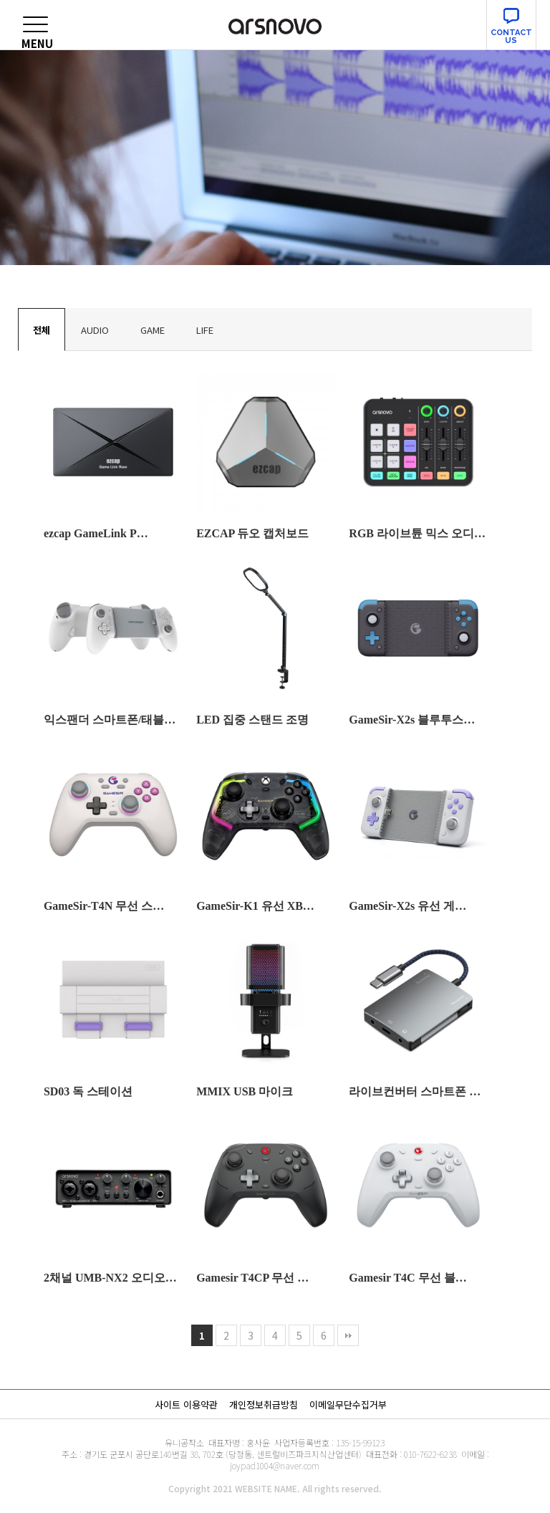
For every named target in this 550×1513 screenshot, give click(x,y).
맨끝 (348, 1335)
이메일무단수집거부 (348, 1404)
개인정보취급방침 (263, 1404)
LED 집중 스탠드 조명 (252, 720)
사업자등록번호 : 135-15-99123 (329, 1442)
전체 (41, 330)
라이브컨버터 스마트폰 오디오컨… (418, 1091)
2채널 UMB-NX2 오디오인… (113, 1278)
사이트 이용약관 (186, 1404)
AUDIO (95, 330)
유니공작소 (184, 1442)
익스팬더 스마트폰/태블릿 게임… (113, 720)
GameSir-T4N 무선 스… (104, 906)
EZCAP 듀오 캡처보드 (252, 533)
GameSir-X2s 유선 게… (407, 906)
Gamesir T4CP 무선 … (252, 1278)
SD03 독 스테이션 (88, 1091)
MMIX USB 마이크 (244, 1091)
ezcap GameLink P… (96, 533)
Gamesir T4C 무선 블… (407, 1278)
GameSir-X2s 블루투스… (412, 720)
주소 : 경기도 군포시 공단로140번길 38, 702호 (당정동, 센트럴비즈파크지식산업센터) (212, 1454)
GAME (152, 330)
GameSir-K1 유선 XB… (255, 906)
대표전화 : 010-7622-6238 (411, 1454)
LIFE (204, 330)
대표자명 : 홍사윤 (239, 1442)
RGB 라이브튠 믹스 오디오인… (418, 533)
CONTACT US (511, 36)
